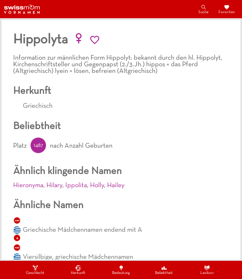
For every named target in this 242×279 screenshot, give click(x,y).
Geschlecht (35, 270)
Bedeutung (121, 270)
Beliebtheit (164, 270)
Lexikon (206, 270)
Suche (203, 9)
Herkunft (78, 270)
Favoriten (226, 9)
